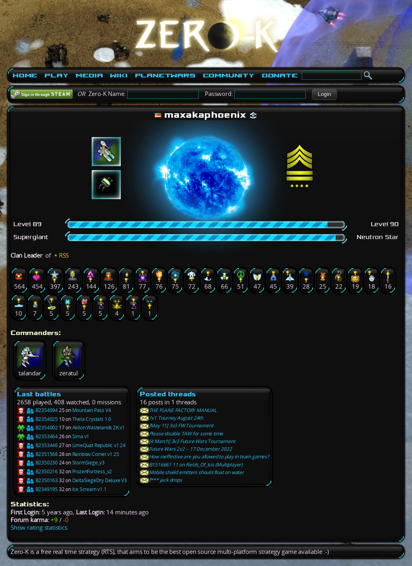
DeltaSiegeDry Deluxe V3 (99, 480)
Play (56, 75)
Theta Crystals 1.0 (91, 419)
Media (89, 75)
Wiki (118, 75)
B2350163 (37, 480)
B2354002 (37, 427)
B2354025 (37, 419)
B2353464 (37, 436)
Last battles (39, 394)
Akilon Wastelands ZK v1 (98, 427)
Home (25, 75)
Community (228, 75)
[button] (324, 94)
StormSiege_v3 (88, 462)
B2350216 (37, 471)
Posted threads (168, 394)
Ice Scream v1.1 (89, 489)
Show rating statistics (39, 527)
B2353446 (37, 445)
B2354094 (37, 410)
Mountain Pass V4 (91, 410)
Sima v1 (81, 436)
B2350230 (37, 462)
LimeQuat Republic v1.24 (99, 445)
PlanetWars (165, 75)
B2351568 (37, 454)
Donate (280, 75)
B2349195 (37, 489)
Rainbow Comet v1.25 (95, 454)
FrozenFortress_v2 (92, 471)
